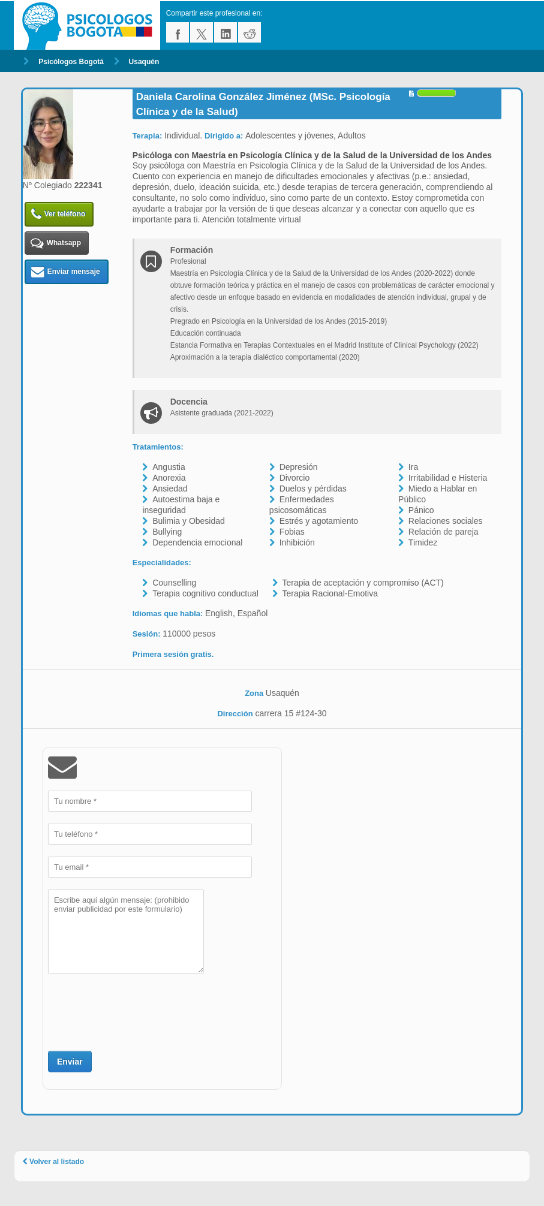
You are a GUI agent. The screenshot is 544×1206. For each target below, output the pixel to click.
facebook (177, 32)
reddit (249, 32)
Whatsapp (56, 243)
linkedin (225, 32)
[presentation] (139, 1010)
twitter (201, 32)
